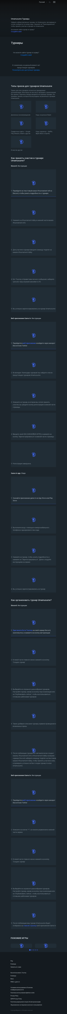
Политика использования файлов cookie (22, 992)
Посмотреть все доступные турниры (26, 70)
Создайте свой (16, 31)
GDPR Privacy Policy (16, 999)
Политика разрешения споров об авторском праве (26, 1002)
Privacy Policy (14, 995)
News (12, 979)
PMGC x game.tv (15, 982)
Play (12, 961)
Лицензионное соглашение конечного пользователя (26, 1005)
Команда (13, 964)
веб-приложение (29, 343)
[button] (30, 950)
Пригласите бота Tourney (22, 630)
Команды (13, 975)
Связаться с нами (16, 967)
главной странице (30, 926)
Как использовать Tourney (18, 972)
